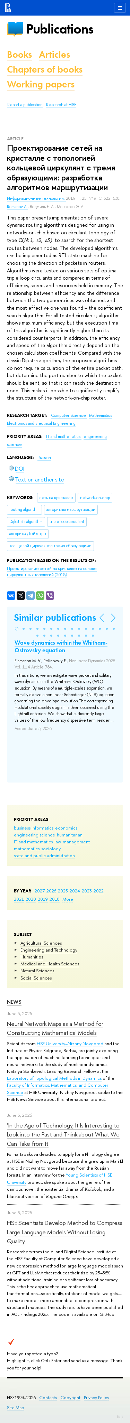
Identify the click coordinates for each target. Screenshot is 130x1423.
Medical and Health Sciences (49, 964)
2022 (99, 891)
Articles (54, 54)
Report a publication (25, 104)
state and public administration (44, 855)
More (67, 899)
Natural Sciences (37, 970)
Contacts (48, 1398)
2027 (40, 891)
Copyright (70, 1398)
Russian (44, 457)
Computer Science (69, 415)
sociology (51, 848)
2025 (63, 891)
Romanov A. (17, 206)
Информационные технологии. (36, 198)
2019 (43, 899)
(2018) (52, 572)
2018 (55, 899)
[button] (16, 628)
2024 (75, 891)
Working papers (41, 84)
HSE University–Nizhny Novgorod (70, 1043)
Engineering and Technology (48, 950)
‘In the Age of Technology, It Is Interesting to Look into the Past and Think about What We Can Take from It (63, 1134)
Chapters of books (45, 69)
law (57, 842)
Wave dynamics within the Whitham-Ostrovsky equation (61, 646)
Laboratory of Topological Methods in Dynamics (54, 1078)
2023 (87, 891)
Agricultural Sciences (41, 943)
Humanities (31, 957)
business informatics (33, 828)
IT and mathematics (33, 842)
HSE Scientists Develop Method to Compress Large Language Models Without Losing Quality (64, 1232)
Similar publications (55, 617)
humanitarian (70, 835)
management (76, 842)
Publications (59, 29)
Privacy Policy (96, 1398)
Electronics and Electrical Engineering (41, 423)
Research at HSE (61, 104)
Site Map (15, 1408)
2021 (19, 899)
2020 (31, 899)
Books (19, 54)
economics (66, 828)
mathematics (27, 848)
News (14, 1001)
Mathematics (100, 415)
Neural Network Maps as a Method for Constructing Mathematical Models (55, 1028)
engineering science (34, 835)
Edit (120, 1416)
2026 (51, 891)
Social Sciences (36, 978)
